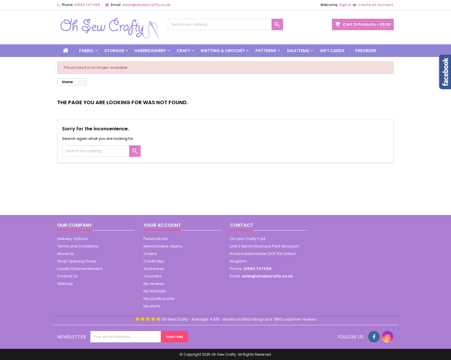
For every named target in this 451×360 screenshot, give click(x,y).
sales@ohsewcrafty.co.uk (146, 4)
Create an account (375, 4)
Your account (162, 225)
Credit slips (154, 261)
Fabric (86, 51)
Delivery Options (72, 238)
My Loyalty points (159, 298)
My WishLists (155, 291)
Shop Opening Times (76, 261)
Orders (150, 253)
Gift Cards (332, 51)
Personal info (156, 238)
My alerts (152, 306)
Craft (183, 51)
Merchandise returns (163, 246)
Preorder (365, 51)
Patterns (265, 51)
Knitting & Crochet (223, 51)
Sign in (345, 4)
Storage (114, 51)
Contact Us (67, 276)
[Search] (225, 24)
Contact (241, 225)
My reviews (154, 283)
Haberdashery (150, 51)
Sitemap (65, 283)
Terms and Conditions (77, 246)
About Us (65, 253)
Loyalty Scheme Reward (79, 268)
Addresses (154, 268)
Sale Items (298, 51)
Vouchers (153, 276)
